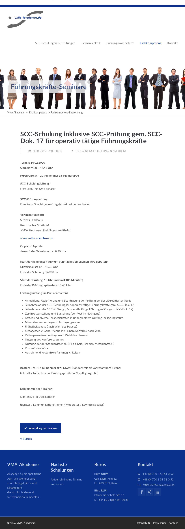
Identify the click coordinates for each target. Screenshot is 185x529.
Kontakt (173, 522)
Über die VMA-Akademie (160, 3)
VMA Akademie (15, 112)
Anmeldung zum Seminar (40, 428)
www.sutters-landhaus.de (36, 238)
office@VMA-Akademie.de (158, 484)
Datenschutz (143, 522)
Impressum (159, 522)
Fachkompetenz (38, 112)
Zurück (27, 438)
